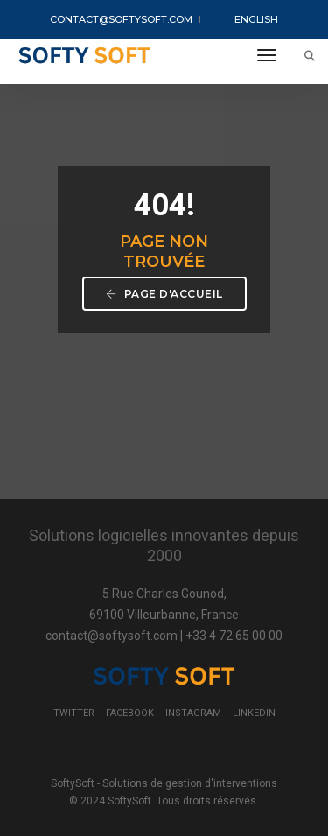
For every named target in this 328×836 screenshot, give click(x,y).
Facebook (130, 713)
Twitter (73, 713)
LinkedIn (254, 713)
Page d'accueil (164, 293)
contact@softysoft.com (121, 19)
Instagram (193, 713)
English (245, 20)
